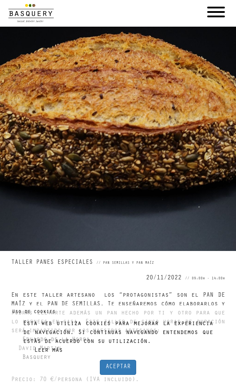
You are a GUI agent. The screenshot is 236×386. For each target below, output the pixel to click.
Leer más (48, 351)
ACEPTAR (118, 367)
